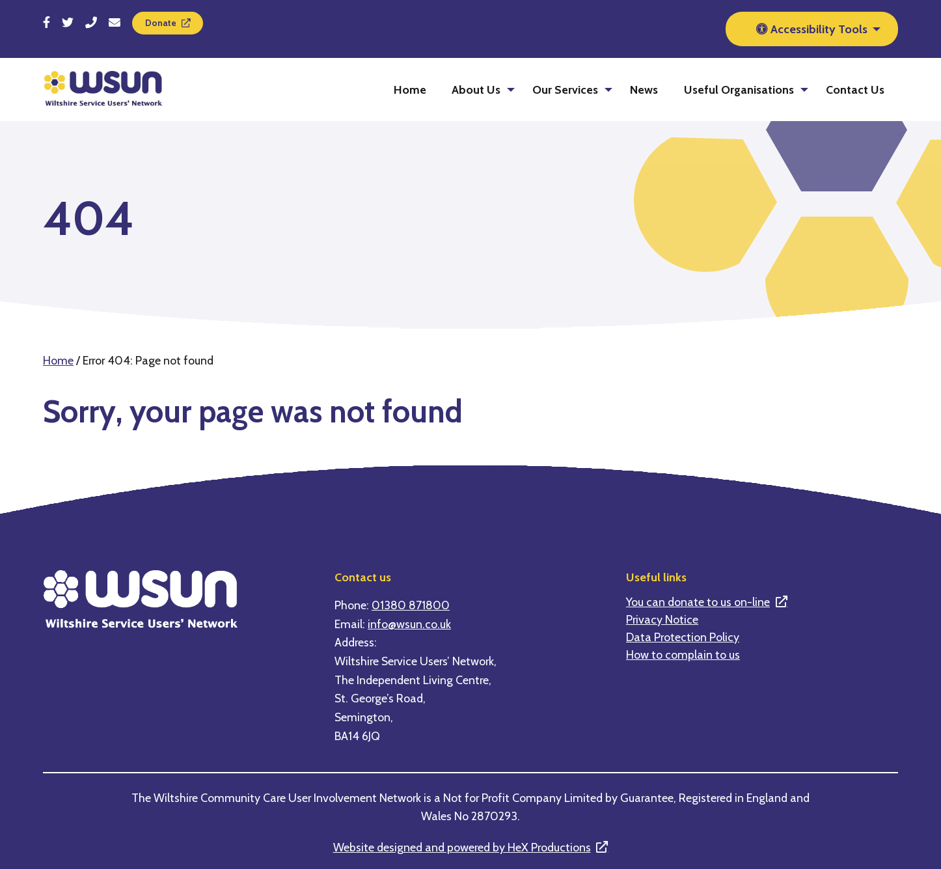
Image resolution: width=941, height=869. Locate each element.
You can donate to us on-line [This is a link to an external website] (698, 602)
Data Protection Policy (682, 637)
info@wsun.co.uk (409, 624)
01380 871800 (411, 605)
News (644, 89)
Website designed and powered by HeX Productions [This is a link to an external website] (462, 847)
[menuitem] (410, 89)
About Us (476, 89)
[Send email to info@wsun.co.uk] (114, 22)
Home (410, 89)
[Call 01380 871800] (91, 22)
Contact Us (855, 89)
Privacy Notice (662, 620)
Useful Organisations (739, 89)
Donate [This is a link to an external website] (160, 23)
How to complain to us (683, 655)
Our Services (565, 89)
